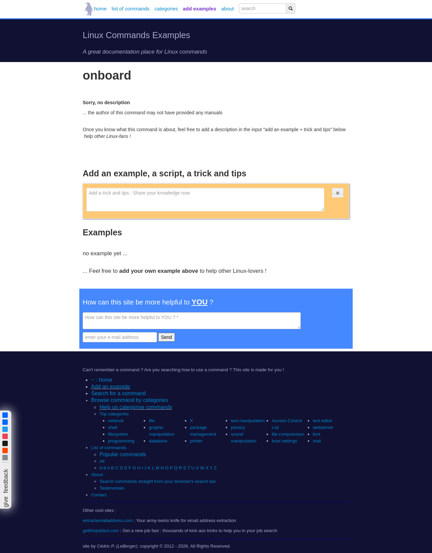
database (158, 440)
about (227, 8)
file (152, 420)
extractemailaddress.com (108, 520)
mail (317, 440)
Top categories (114, 413)
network (116, 420)
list (131, 8)
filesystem (118, 434)
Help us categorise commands (136, 407)
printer (196, 440)
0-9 (103, 467)
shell (112, 427)
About (97, 474)
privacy (238, 427)
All (103, 461)
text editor (322, 420)
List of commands (108, 447)
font (316, 434)
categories (166, 8)
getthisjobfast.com (101, 530)
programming (121, 440)
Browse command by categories (129, 400)
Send (166, 337)
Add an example (110, 386)
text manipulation (248, 420)
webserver (323, 427)
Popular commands (123, 454)
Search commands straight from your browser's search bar (158, 481)
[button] (337, 193)
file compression (288, 434)
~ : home (101, 380)
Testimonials (112, 488)
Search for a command (118, 393)
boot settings (284, 440)
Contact (99, 494)
